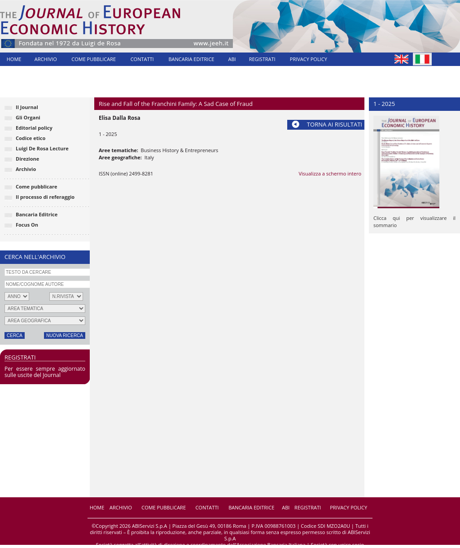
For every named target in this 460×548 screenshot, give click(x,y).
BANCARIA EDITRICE (191, 59)
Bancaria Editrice (36, 214)
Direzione (27, 158)
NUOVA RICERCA (64, 335)
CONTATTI (142, 59)
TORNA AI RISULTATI (334, 124)
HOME (14, 59)
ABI (232, 59)
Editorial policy (34, 127)
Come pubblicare (36, 186)
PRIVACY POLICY (308, 59)
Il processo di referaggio (45, 196)
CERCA (14, 335)
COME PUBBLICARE (93, 59)
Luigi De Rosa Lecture (42, 148)
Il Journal (27, 107)
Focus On (27, 224)
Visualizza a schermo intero (329, 173)
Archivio (26, 169)
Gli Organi (28, 117)
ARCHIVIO (46, 59)
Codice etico (30, 138)
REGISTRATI (262, 59)
